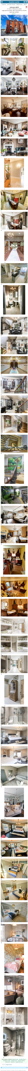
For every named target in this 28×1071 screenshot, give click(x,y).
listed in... (14, 13)
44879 (25, 4)
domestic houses (11, 4)
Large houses (9, 1064)
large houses (19, 4)
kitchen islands (21, 1060)
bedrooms (7, 1062)
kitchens (13, 1062)
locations (4, 4)
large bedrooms (19, 1062)
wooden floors (22, 1059)
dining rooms (14, 1060)
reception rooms (6, 1060)
